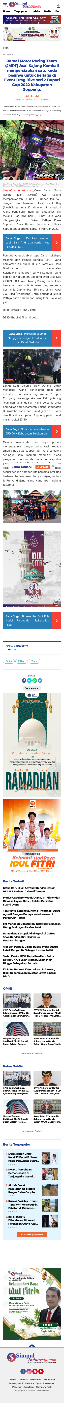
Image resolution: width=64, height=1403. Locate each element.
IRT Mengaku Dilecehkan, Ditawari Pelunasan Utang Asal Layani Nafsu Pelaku (22, 1220)
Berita (47, 11)
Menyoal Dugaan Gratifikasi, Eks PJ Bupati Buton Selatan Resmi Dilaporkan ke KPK (15, 1041)
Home (6, 11)
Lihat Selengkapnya (32, 1234)
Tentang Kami (16, 1383)
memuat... (12, 649)
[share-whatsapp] (34, 680)
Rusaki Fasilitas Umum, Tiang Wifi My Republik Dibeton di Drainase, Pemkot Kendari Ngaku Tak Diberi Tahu (23, 1205)
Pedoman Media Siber (23, 1387)
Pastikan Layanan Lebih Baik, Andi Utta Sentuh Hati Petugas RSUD (27, 242)
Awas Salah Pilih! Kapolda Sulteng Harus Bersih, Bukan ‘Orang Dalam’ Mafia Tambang (47, 1041)
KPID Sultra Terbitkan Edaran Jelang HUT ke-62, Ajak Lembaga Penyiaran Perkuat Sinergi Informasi (16, 1013)
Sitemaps (29, 1383)
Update (42, 467)
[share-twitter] (29, 680)
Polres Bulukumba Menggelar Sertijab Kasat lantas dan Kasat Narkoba (27, 338)
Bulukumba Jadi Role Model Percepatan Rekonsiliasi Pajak (27, 620)
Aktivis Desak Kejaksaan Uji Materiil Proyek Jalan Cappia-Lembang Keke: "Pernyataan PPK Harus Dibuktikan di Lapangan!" (23, 1189)
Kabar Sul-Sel (13, 1066)
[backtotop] (32, 1347)
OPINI (7, 988)
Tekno (34, 661)
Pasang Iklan (49, 1379)
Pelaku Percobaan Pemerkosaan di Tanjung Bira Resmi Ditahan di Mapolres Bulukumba (20, 1173)
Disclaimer (35, 1379)
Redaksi (12, 1379)
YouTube (43, 1373)
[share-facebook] (24, 680)
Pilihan (21, 661)
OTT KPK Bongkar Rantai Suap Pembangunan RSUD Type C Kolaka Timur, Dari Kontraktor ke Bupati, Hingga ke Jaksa (47, 1013)
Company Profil (44, 1387)
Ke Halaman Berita (32, 1053)
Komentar (32, 688)
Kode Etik (23, 1379)
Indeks (36, 11)
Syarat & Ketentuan (45, 1383)
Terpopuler (21, 11)
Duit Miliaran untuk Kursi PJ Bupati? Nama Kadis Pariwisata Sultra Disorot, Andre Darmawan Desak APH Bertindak (22, 1157)
